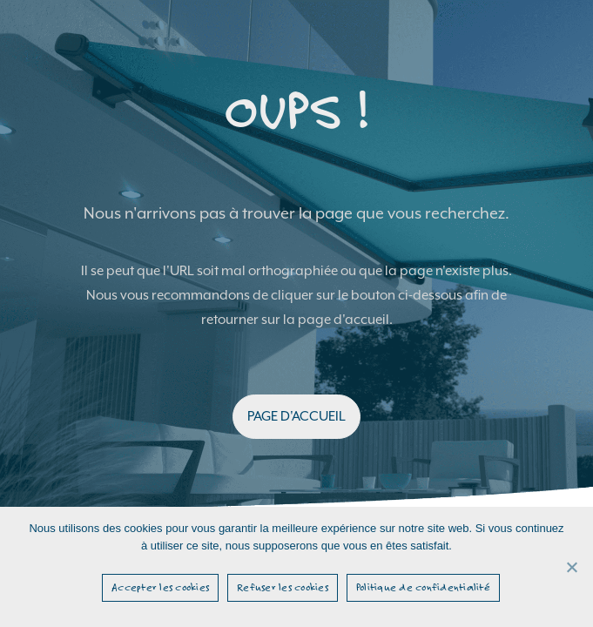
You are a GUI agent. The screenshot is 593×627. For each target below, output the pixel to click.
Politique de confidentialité (423, 587)
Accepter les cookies (160, 587)
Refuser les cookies (282, 587)
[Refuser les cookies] (571, 567)
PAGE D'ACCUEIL (296, 416)
